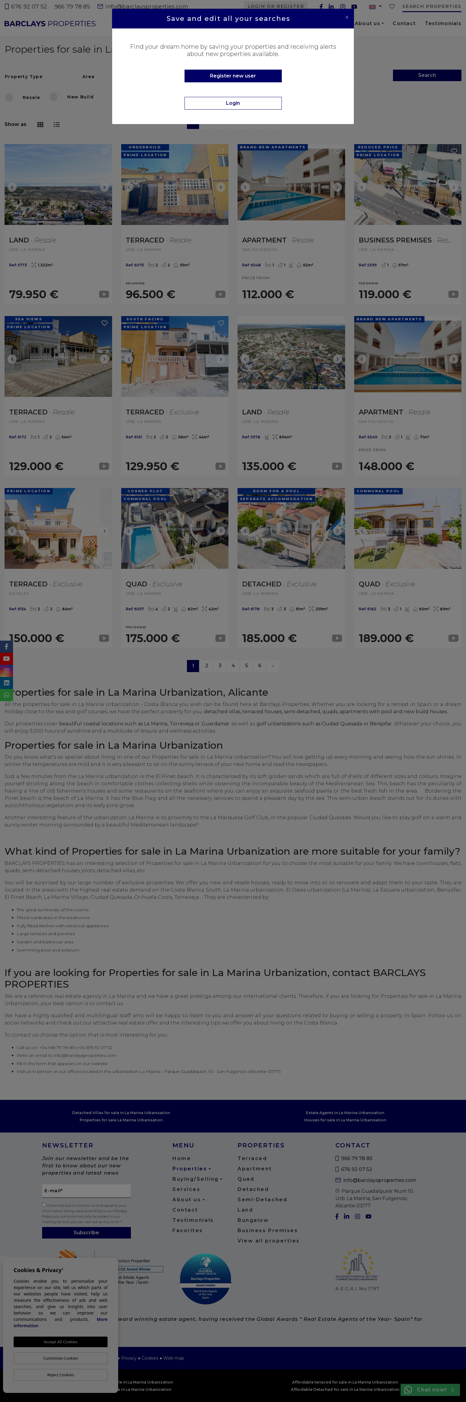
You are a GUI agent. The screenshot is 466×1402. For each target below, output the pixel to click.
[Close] (347, 17)
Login (233, 103)
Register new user (233, 76)
